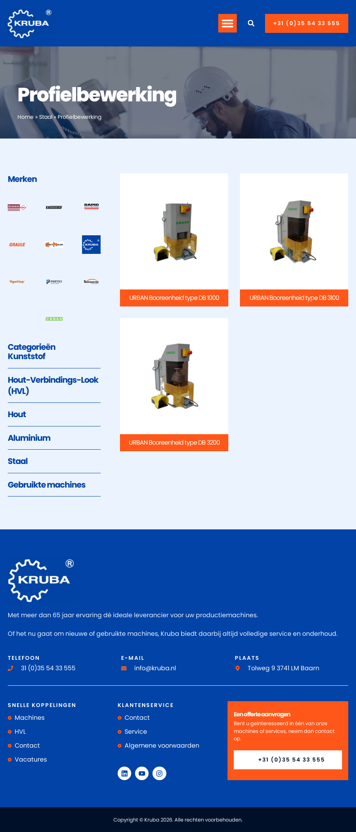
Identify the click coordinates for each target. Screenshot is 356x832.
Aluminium (29, 437)
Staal (45, 117)
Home (25, 117)
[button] (227, 23)
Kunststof (26, 356)
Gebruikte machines (47, 484)
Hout (17, 414)
